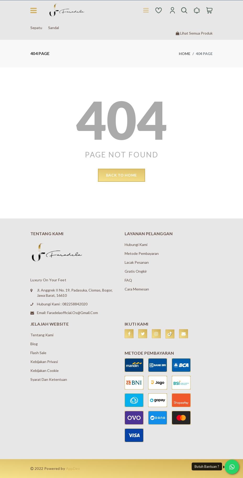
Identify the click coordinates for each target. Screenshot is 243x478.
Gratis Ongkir (136, 271)
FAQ (128, 280)
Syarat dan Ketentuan (48, 379)
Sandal (53, 27)
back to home (121, 175)
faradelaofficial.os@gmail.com (72, 312)
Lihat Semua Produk (194, 33)
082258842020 (74, 304)
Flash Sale (38, 352)
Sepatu (36, 27)
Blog (34, 344)
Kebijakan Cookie (44, 370)
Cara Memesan (137, 289)
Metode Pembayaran (142, 253)
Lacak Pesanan (137, 262)
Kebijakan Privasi (44, 361)
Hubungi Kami (136, 244)
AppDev (73, 468)
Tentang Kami (41, 335)
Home (184, 53)
